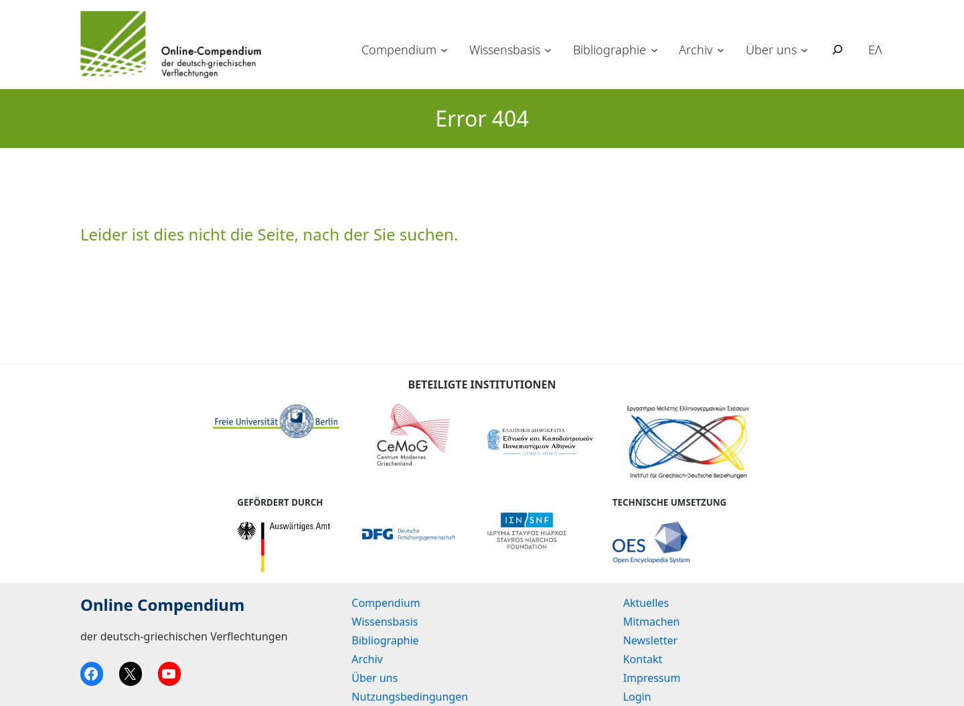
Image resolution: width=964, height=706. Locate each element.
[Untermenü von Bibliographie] (654, 50)
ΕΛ (875, 50)
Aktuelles (646, 602)
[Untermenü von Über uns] (804, 50)
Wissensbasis (504, 50)
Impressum (652, 677)
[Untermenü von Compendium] (444, 50)
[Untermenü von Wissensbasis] (548, 50)
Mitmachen (651, 621)
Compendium (399, 50)
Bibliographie (609, 50)
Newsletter (650, 640)
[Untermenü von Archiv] (720, 50)
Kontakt (643, 659)
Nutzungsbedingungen (409, 696)
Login (637, 696)
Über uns (771, 50)
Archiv (695, 50)
